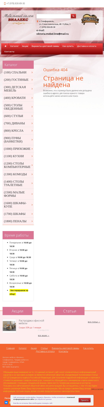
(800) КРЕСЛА (18, 130)
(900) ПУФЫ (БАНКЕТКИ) (18, 139)
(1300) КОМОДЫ (18, 174)
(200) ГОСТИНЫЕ (18, 79)
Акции (25, 46)
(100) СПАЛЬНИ (18, 72)
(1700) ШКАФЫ (18, 213)
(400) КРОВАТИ (18, 97)
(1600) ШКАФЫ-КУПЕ (18, 204)
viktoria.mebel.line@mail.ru (52, 33)
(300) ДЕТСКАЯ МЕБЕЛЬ (18, 88)
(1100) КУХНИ (18, 156)
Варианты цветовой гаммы (45, 46)
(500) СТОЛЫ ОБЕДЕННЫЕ (18, 107)
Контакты (9, 51)
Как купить (68, 46)
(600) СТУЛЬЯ (18, 116)
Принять (85, 400)
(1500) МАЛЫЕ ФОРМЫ (18, 194)
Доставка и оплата (86, 46)
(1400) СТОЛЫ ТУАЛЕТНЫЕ (18, 183)
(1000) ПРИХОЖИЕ (18, 148)
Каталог (14, 46)
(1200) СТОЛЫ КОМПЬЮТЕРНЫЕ (18, 165)
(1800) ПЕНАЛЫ (18, 221)
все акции (42, 335)
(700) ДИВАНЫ (18, 123)
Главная (10, 348)
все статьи (93, 322)
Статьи (44, 348)
